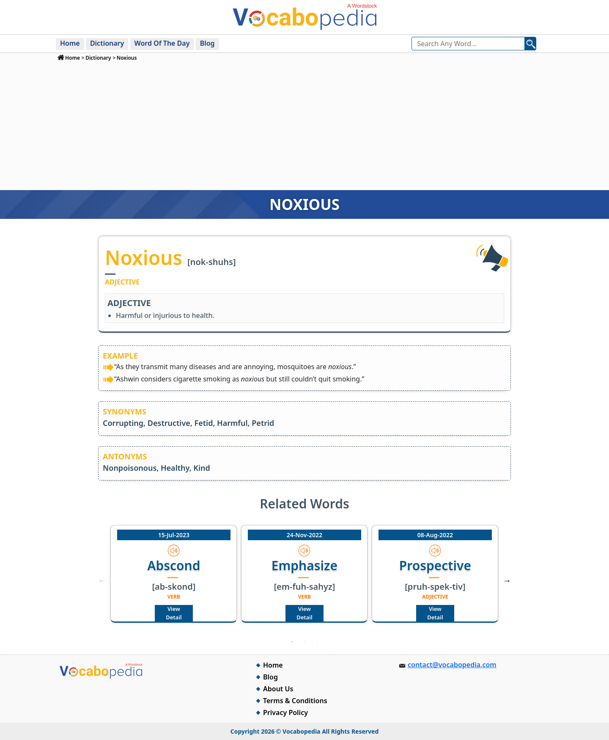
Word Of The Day (162, 43)
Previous (102, 580)
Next (507, 580)
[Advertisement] (304, 125)
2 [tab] (304, 642)
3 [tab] (317, 642)
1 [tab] (292, 642)
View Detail (173, 613)
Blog (207, 43)
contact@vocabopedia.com (452, 664)
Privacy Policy (285, 712)
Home (70, 43)
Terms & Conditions (295, 700)
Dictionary (107, 43)
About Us (278, 688)
